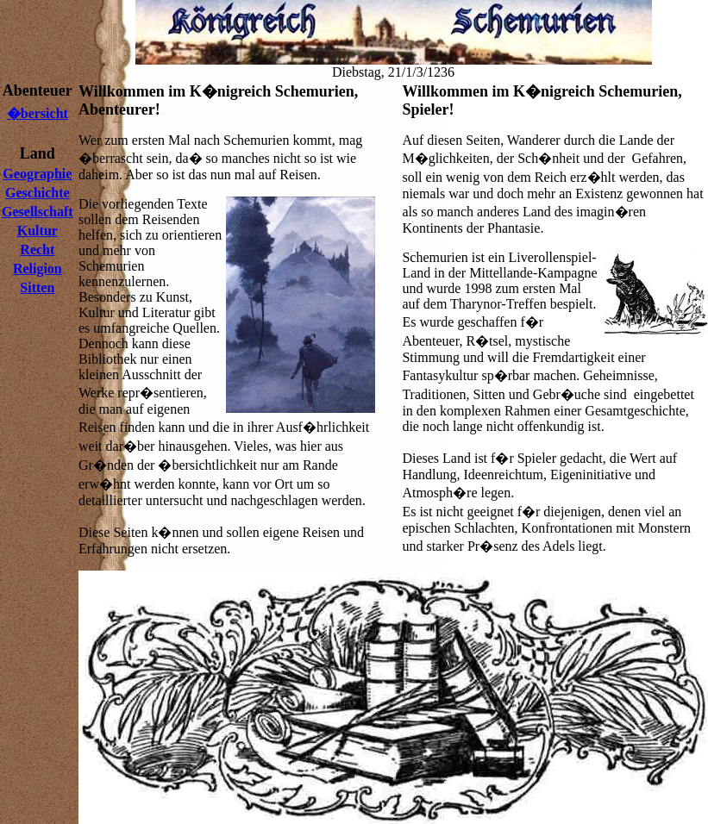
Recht (37, 249)
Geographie (37, 173)
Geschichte (37, 192)
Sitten (37, 287)
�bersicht (37, 113)
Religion (37, 268)
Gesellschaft (37, 211)
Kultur (37, 230)
